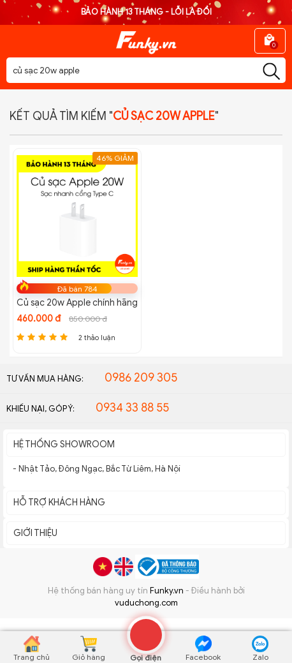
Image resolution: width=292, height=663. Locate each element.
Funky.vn (167, 590)
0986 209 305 (141, 378)
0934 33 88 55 (132, 408)
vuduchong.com (146, 602)
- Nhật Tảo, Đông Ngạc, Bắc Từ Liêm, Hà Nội (96, 468)
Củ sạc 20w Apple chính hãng (77, 302)
